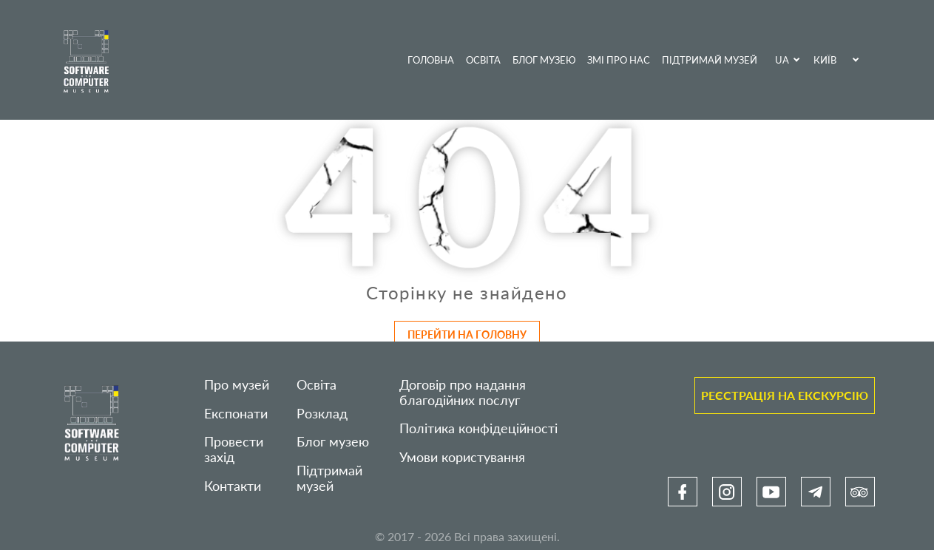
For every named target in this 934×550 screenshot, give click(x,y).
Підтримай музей (709, 60)
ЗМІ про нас (618, 60)
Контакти (232, 486)
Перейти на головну (467, 334)
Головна (430, 60)
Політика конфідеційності (478, 428)
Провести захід (233, 449)
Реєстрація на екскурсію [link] (784, 395)
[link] (682, 491)
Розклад (322, 413)
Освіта (483, 60)
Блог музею (544, 60)
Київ (824, 60)
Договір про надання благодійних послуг (462, 392)
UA (782, 60)
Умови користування (462, 457)
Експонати (236, 413)
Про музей (236, 385)
